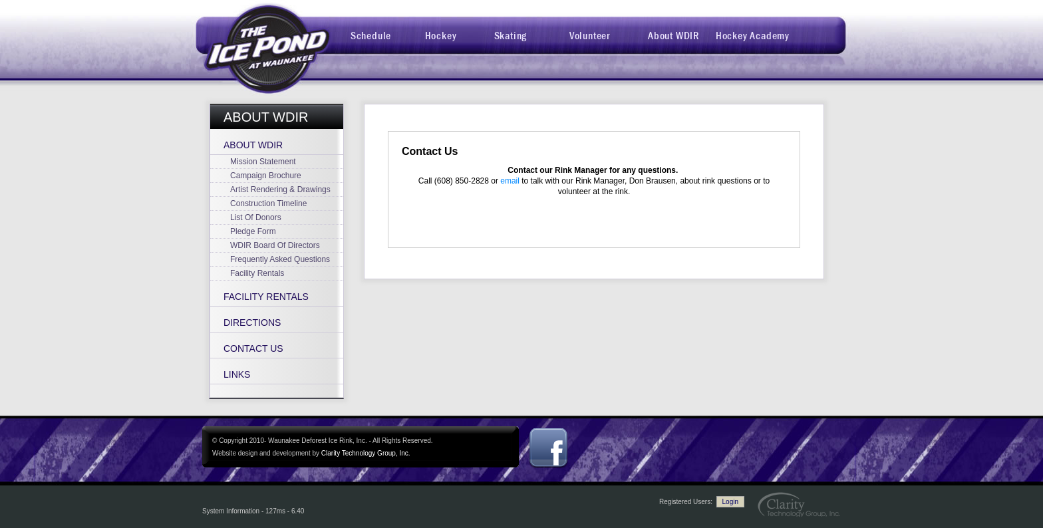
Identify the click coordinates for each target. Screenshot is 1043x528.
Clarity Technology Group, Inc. (365, 453)
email (510, 181)
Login (730, 501)
